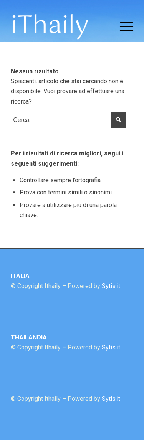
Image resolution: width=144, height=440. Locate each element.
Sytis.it (111, 286)
